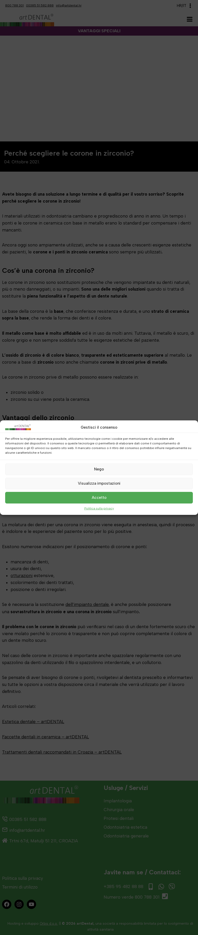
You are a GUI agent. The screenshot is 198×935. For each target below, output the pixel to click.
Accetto (99, 497)
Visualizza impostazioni (99, 483)
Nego (99, 469)
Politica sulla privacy (99, 508)
